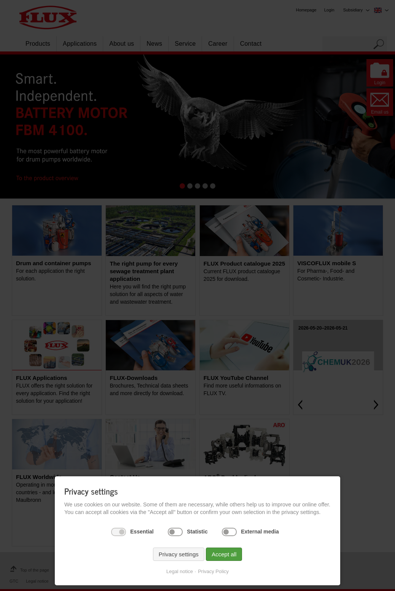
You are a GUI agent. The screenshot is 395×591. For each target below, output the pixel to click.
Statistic (197, 535)
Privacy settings (179, 558)
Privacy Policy (213, 575)
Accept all (224, 558)
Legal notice (179, 575)
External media (260, 535)
